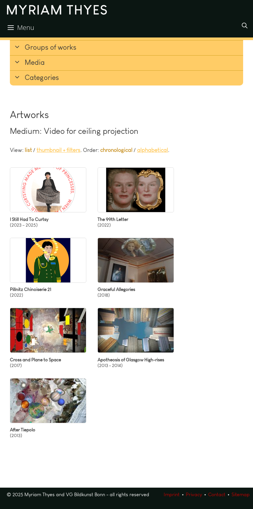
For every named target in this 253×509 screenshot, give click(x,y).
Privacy (194, 494)
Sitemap (241, 494)
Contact (216, 494)
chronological (116, 150)
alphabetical (152, 150)
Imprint (172, 494)
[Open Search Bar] (244, 26)
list (28, 150)
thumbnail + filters (58, 150)
